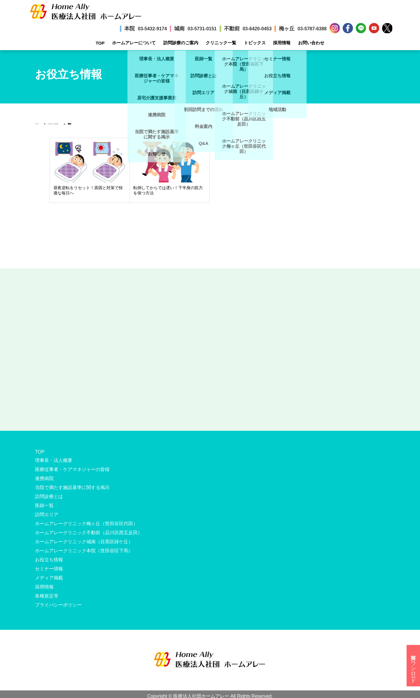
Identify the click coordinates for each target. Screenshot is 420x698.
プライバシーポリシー (58, 604)
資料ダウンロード (413, 665)
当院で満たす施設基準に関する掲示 (72, 487)
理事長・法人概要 (53, 460)
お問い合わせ (311, 42)
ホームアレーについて (134, 42)
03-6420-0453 (257, 28)
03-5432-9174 (152, 28)
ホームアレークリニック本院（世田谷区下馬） (84, 550)
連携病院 (44, 478)
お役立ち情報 (53, 124)
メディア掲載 (49, 577)
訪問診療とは (49, 496)
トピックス (255, 42)
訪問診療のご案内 (180, 42)
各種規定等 (46, 595)
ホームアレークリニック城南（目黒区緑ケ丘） (84, 541)
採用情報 (281, 42)
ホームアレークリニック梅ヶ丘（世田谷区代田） (86, 523)
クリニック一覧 (221, 42)
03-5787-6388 (312, 28)
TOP (100, 43)
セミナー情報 (49, 568)
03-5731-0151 (202, 28)
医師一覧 (44, 505)
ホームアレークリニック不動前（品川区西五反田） (88, 532)
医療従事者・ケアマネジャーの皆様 (72, 469)
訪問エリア (46, 514)
